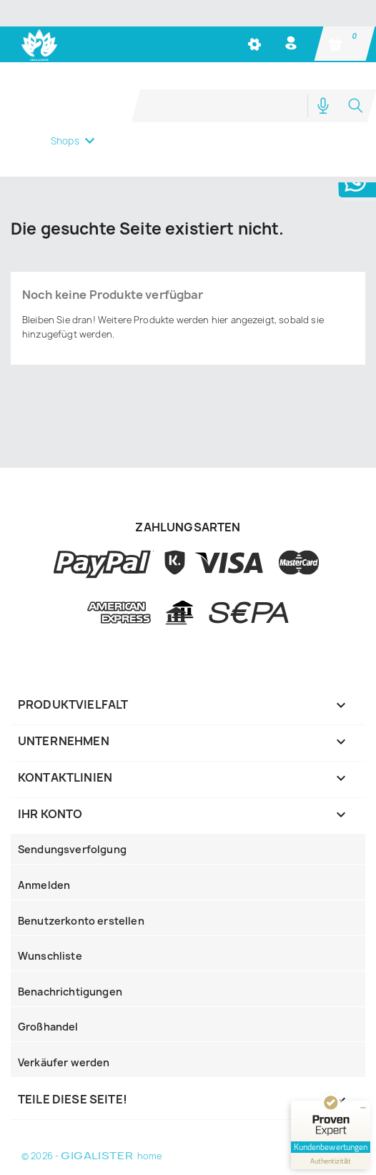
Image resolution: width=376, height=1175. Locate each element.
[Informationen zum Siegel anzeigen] (330, 1161)
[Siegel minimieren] (363, 1108)
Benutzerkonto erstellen (81, 921)
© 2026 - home (91, 1156)
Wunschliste (50, 956)
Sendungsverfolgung (72, 849)
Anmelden (44, 885)
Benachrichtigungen (70, 991)
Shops (65, 140)
